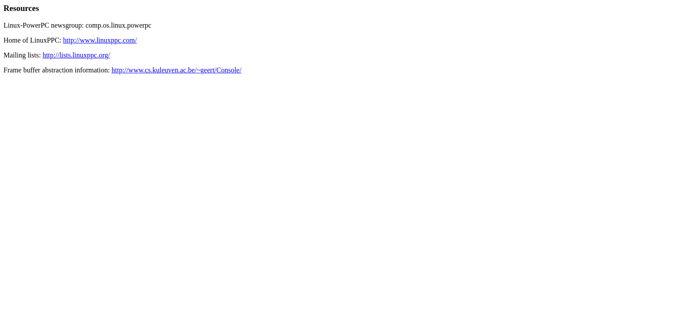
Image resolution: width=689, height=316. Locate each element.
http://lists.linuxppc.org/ (76, 55)
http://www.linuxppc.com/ (100, 40)
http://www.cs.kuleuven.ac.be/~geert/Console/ (177, 70)
